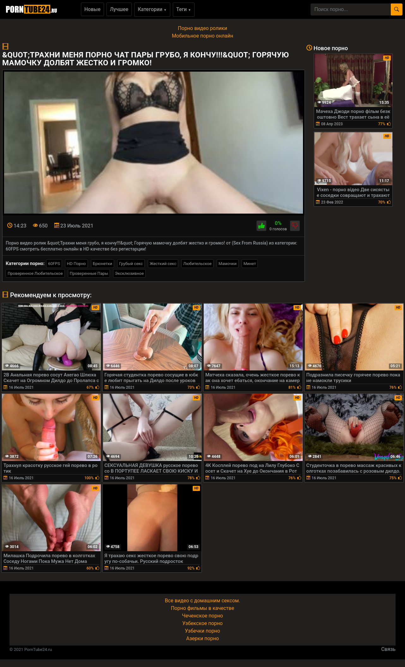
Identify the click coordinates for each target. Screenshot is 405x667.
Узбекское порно (202, 623)
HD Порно (76, 263)
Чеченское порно (202, 616)
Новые (92, 9)
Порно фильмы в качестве (202, 608)
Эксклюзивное (129, 273)
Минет (250, 263)
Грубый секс (131, 263)
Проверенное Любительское (35, 273)
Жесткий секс (163, 263)
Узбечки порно (202, 631)
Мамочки (228, 263)
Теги (183, 9)
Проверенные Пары (89, 273)
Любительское (197, 263)
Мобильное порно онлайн (202, 36)
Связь (388, 649)
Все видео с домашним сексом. (202, 601)
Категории (152, 9)
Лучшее (119, 9)
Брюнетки (102, 263)
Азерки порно (202, 638)
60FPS (54, 263)
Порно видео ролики (202, 28)
